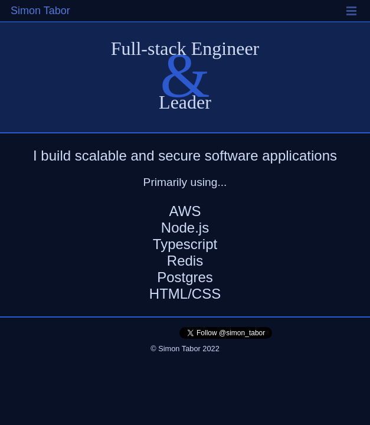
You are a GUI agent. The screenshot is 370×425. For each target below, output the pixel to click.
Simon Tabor (40, 11)
